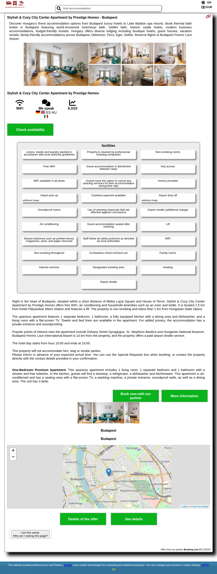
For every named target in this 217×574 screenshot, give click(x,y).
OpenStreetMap (200, 506)
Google (68, 565)
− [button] (13, 457)
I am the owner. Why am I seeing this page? (30, 534)
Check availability (30, 130)
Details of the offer (83, 519)
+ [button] (13, 451)
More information (184, 396)
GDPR (205, 565)
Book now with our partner (136, 396)
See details (134, 519)
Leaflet (184, 506)
